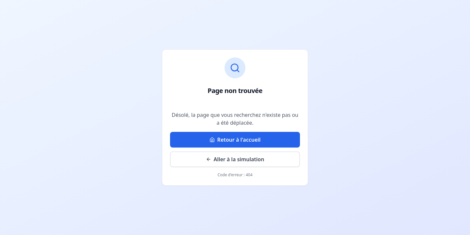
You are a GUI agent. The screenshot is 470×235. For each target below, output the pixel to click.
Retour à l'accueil (235, 139)
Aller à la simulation (235, 159)
